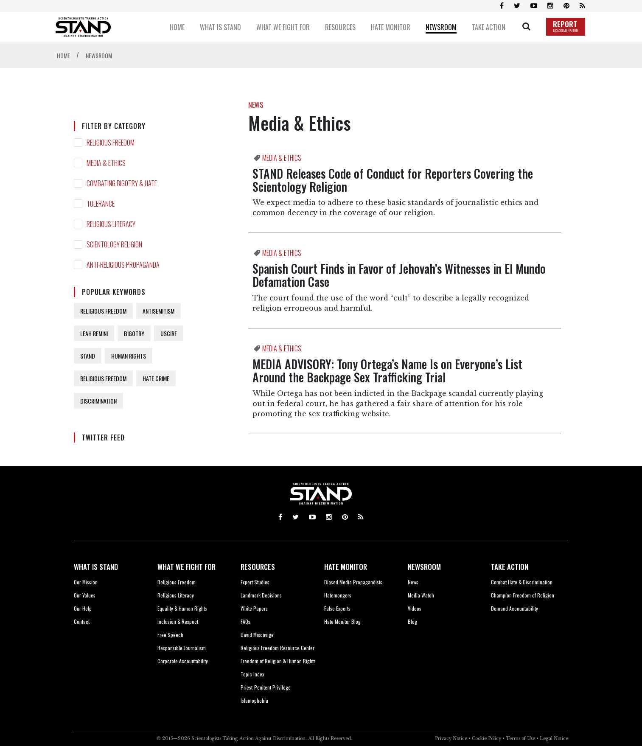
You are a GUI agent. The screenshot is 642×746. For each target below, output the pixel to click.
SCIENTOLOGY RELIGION (114, 244)
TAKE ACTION (509, 566)
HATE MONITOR (345, 566)
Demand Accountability (514, 608)
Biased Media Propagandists (353, 582)
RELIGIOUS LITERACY (111, 224)
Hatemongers (337, 595)
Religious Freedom (176, 582)
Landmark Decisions (261, 595)
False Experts (337, 608)
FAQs (245, 621)
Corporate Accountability (182, 661)
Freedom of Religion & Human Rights (278, 661)
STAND (87, 355)
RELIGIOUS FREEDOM (111, 142)
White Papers (254, 608)
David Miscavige (257, 634)
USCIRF (168, 333)
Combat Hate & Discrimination (521, 582)
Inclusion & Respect (177, 621)
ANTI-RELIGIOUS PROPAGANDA (123, 265)
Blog (412, 621)
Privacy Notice (451, 738)
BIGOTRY (134, 333)
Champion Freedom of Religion (522, 595)
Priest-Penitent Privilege (266, 687)
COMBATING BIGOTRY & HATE (122, 183)
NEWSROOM (424, 566)
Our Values (84, 595)
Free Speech (170, 634)
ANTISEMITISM (158, 310)
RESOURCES (258, 566)
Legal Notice (554, 738)
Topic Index (252, 674)
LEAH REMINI (94, 333)
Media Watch (421, 595)
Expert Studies (255, 582)
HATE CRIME (156, 378)
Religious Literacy (175, 595)
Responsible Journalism (181, 647)
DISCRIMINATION (98, 400)
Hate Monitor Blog (342, 621)
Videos (414, 608)
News (413, 582)
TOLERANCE (101, 204)
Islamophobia (254, 700)
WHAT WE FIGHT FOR (186, 566)
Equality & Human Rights (182, 608)
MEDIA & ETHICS (106, 163)
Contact (82, 621)
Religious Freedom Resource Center (277, 647)
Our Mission (86, 582)
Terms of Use (520, 738)
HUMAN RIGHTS (128, 355)
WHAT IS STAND (96, 566)
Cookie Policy (486, 738)
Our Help (83, 608)
